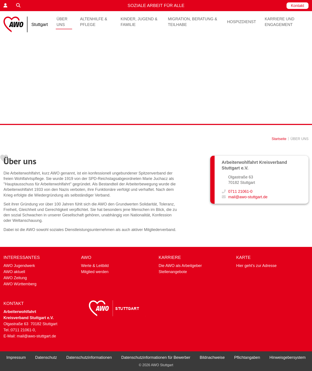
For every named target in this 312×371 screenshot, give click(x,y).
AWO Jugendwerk (19, 265)
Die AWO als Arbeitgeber (180, 265)
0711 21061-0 (240, 191)
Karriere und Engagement (279, 22)
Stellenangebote (173, 272)
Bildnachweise (212, 357)
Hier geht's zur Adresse (256, 265)
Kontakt (297, 5)
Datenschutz (46, 357)
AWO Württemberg (19, 284)
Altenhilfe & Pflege (93, 22)
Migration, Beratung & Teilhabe (192, 22)
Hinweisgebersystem (288, 357)
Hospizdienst (241, 22)
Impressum (16, 357)
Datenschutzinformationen (89, 357)
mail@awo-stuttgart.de (247, 197)
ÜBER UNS (62, 22)
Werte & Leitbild (95, 265)
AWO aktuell (14, 272)
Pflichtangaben (247, 357)
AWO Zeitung (15, 278)
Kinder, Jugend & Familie (139, 22)
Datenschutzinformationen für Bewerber (155, 357)
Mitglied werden (95, 272)
